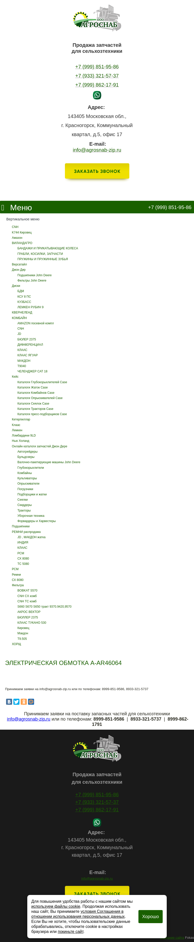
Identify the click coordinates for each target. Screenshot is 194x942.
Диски (16, 286)
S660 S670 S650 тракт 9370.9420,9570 (44, 606)
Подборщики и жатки (32, 494)
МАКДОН (23, 361)
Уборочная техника (30, 516)
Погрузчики (25, 489)
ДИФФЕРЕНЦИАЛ (30, 344)
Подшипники (21, 526)
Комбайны (24, 473)
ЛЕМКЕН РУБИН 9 (30, 307)
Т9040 (21, 366)
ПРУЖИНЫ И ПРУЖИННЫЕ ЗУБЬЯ (42, 259)
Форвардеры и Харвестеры (36, 521)
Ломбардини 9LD (24, 435)
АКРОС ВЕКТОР (28, 612)
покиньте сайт (70, 931)
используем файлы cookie (55, 906)
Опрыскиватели (28, 483)
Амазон (17, 238)
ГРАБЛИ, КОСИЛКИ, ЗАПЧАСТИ (40, 254)
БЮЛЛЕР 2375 (27, 617)
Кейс (15, 376)
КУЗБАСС (24, 302)
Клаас (16, 425)
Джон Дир (19, 269)
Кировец (23, 628)
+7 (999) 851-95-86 (169, 207)
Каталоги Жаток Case (32, 387)
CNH (15, 227)
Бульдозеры (25, 457)
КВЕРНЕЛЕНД (22, 312)
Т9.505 (22, 639)
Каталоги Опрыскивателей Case (40, 398)
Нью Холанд (20, 441)
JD (19, 334)
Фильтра (18, 585)
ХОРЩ (16, 644)
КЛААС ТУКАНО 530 (31, 622)
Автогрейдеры (27, 451)
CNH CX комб (27, 596)
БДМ (20, 291)
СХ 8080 (23, 558)
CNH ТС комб (27, 601)
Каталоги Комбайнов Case (35, 393)
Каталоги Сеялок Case (33, 403)
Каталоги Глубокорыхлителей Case (42, 382)
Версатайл (19, 264)
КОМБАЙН (19, 318)
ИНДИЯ (22, 542)
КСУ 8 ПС (24, 296)
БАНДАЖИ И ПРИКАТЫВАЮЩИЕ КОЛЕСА (47, 248)
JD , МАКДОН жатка (31, 537)
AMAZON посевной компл (35, 323)
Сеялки (22, 499)
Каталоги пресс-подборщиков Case (42, 414)
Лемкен (17, 430)
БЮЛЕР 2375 (26, 339)
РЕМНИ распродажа (26, 532)
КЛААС (22, 350)
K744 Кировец (22, 232)
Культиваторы (27, 478)
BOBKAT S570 (27, 590)
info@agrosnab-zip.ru (97, 878)
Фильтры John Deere (31, 280)
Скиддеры (24, 505)
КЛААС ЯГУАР (27, 355)
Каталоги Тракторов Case (35, 409)
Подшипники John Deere (34, 275)
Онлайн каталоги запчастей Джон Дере (39, 446)
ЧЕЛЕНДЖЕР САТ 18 (32, 371)
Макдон (22, 633)
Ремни (16, 574)
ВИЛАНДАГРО (22, 243)
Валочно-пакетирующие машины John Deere (48, 462)
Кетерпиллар (21, 419)
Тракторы (24, 510)
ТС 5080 (23, 564)
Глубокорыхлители (30, 467)
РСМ (20, 553)
